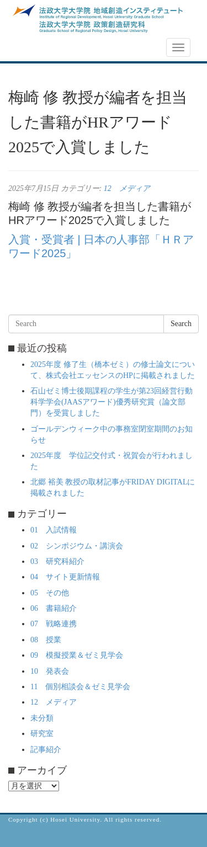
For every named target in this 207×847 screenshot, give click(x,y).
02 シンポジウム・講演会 (76, 546)
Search (181, 323)
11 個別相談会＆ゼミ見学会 (80, 687)
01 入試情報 (53, 530)
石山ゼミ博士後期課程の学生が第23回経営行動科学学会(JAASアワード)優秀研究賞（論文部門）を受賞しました (111, 402)
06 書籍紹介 (53, 608)
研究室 (42, 733)
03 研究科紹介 (57, 561)
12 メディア (127, 188)
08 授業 (45, 640)
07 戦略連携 (53, 624)
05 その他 (49, 593)
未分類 (42, 718)
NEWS (26, 48)
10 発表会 (49, 671)
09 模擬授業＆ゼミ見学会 (76, 655)
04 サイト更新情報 (65, 577)
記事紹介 (45, 749)
